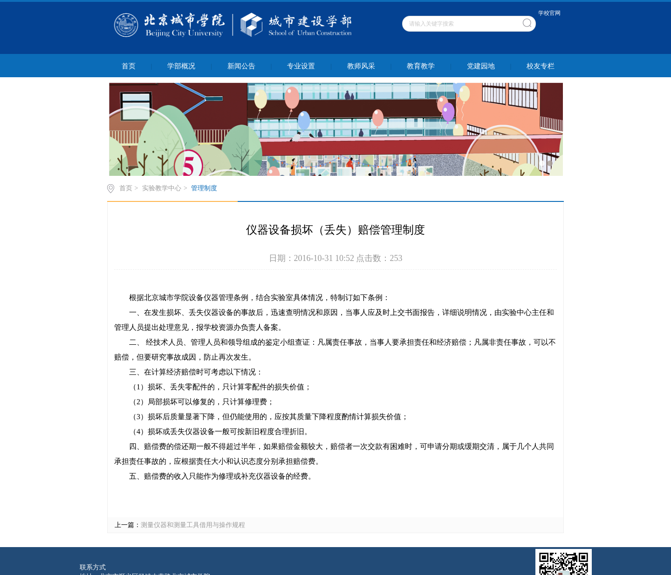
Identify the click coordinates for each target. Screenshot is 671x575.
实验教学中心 (161, 188)
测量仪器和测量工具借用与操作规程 (193, 525)
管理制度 (204, 188)
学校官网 (549, 13)
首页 (125, 188)
